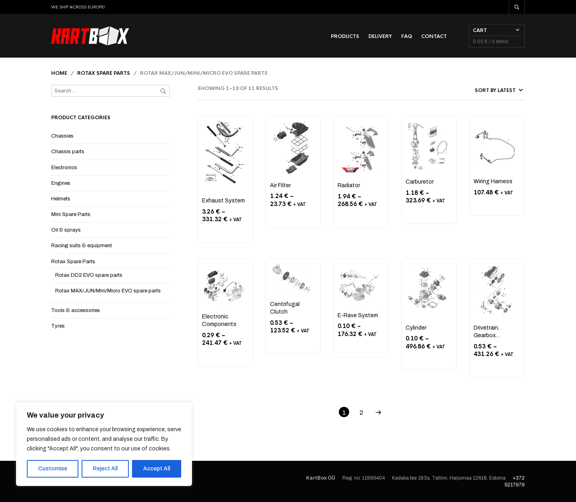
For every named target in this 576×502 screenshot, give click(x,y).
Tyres (58, 326)
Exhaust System (223, 201)
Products (345, 36)
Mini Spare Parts (70, 214)
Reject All (105, 469)
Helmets (60, 199)
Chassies (62, 136)
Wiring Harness (493, 181)
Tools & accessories (75, 310)
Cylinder (416, 328)
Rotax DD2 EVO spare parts (88, 275)
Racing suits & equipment (81, 245)
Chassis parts (67, 151)
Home (59, 73)
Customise (52, 469)
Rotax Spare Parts (103, 73)
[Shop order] (480, 90)
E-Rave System (358, 315)
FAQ (406, 36)
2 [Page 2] (361, 412)
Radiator (349, 185)
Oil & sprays (66, 230)
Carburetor (420, 182)
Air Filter (280, 185)
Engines (60, 183)
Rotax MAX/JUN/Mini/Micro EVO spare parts (108, 291)
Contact (434, 36)
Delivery (380, 36)
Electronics (64, 167)
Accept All (156, 469)
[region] (104, 444)
